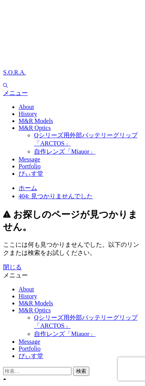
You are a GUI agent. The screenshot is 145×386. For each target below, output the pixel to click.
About (26, 107)
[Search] (5, 85)
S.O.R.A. (14, 72)
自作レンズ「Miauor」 (65, 151)
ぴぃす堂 (31, 173)
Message (29, 159)
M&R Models (36, 121)
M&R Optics (35, 128)
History (28, 114)
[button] (72, 93)
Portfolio (30, 166)
